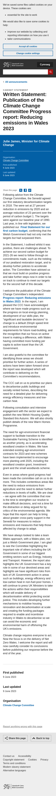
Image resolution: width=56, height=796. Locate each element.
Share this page (17, 738)
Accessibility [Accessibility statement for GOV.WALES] (24, 756)
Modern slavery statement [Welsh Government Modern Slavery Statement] (16, 767)
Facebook (25, 190)
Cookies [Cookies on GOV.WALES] (32, 759)
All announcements (16, 82)
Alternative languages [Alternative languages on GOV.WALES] (14, 770)
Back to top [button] (42, 738)
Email (29, 190)
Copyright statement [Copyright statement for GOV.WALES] (13, 759)
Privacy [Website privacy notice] (44, 759)
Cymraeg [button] (45, 64)
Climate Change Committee (16, 160)
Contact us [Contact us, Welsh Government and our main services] (8, 756)
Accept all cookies (28, 46)
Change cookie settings (28, 53)
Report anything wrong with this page (22, 726)
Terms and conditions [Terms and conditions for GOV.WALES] (14, 763)
